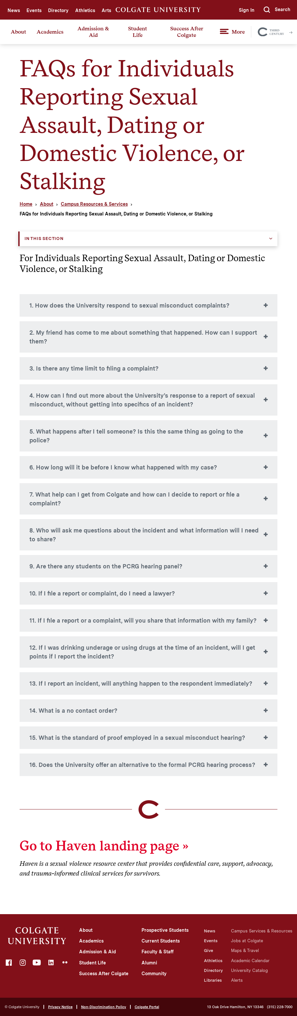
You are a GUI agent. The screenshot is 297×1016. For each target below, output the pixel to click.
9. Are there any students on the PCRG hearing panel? (105, 566)
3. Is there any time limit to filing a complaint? (93, 368)
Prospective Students (165, 930)
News (14, 10)
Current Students (160, 941)
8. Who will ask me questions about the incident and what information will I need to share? (144, 535)
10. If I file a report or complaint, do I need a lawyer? (102, 593)
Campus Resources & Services (94, 204)
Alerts (237, 980)
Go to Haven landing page (99, 845)
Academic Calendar (250, 960)
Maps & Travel (245, 950)
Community (154, 973)
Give (208, 950)
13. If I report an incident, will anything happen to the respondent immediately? (140, 683)
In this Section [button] (44, 238)
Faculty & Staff (157, 951)
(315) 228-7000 (279, 1007)
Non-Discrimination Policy (103, 1007)
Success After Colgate (186, 31)
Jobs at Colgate (247, 940)
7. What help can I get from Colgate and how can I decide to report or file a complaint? (134, 499)
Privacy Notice (60, 1007)
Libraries (213, 980)
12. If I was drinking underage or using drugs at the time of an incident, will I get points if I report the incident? (142, 652)
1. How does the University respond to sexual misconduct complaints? (129, 305)
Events (33, 10)
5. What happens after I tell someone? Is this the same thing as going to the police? (136, 436)
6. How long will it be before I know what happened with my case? (123, 467)
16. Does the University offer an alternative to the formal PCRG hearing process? (142, 764)
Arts (106, 10)
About (18, 31)
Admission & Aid (93, 31)
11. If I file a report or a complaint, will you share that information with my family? (142, 620)
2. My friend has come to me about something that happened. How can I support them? (143, 337)
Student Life (137, 31)
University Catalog (249, 970)
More (238, 31)
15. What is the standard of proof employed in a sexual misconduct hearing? (137, 737)
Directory (58, 10)
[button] (277, 10)
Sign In (247, 10)
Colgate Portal (147, 1007)
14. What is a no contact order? (73, 710)
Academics (50, 31)
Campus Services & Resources (261, 931)
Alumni (149, 962)
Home (26, 204)
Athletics (85, 10)
